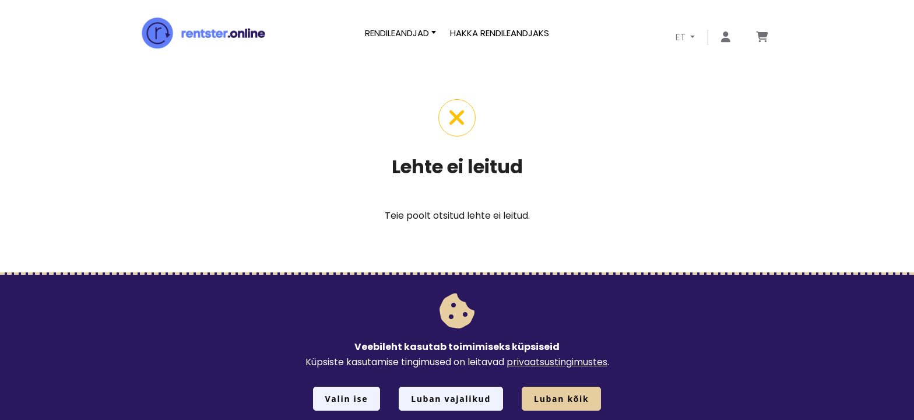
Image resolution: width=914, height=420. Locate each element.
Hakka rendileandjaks (499, 33)
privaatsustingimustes (557, 362)
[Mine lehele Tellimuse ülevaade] (762, 37)
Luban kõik (561, 398)
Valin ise (346, 398)
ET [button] (682, 37)
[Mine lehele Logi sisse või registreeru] (725, 37)
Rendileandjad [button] (397, 33)
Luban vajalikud (451, 398)
